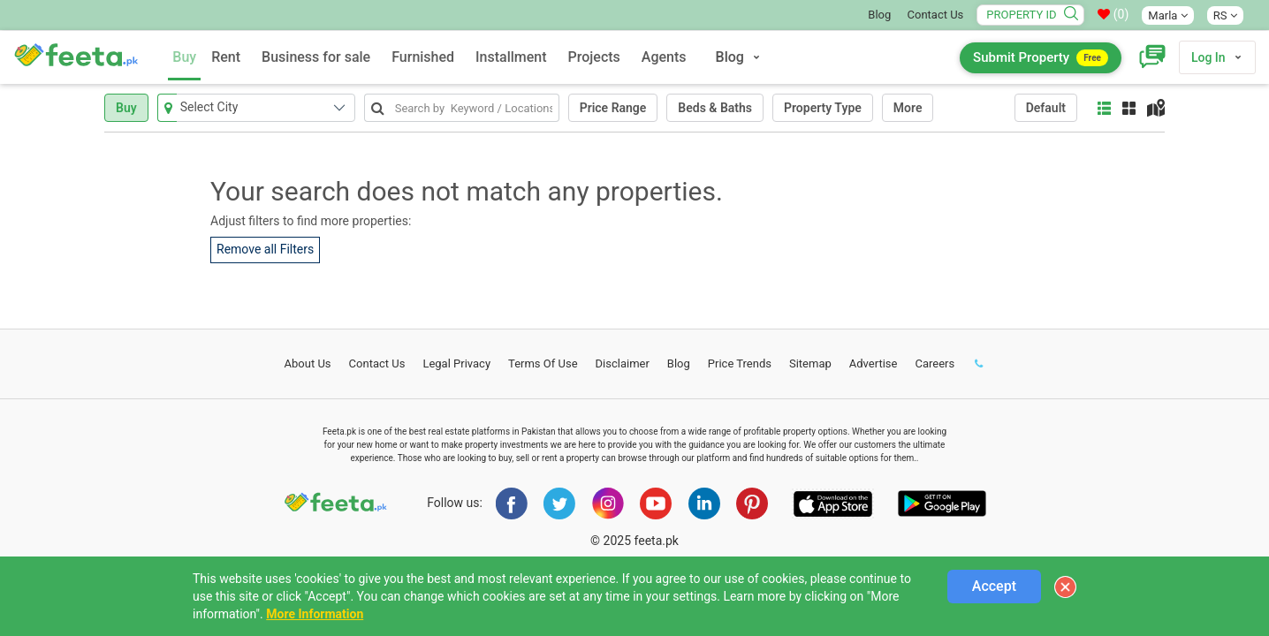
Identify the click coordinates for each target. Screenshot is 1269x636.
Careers (934, 363)
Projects (594, 57)
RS (1225, 15)
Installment (511, 57)
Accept (994, 586)
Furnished (422, 57)
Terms (543, 363)
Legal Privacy (456, 363)
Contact (377, 363)
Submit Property (1040, 57)
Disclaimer (623, 363)
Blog (879, 14)
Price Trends (739, 363)
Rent (225, 57)
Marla (1167, 15)
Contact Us (936, 14)
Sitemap (810, 363)
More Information (314, 614)
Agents (664, 57)
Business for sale (316, 57)
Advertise (873, 363)
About (308, 363)
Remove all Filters (265, 249)
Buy (184, 57)
